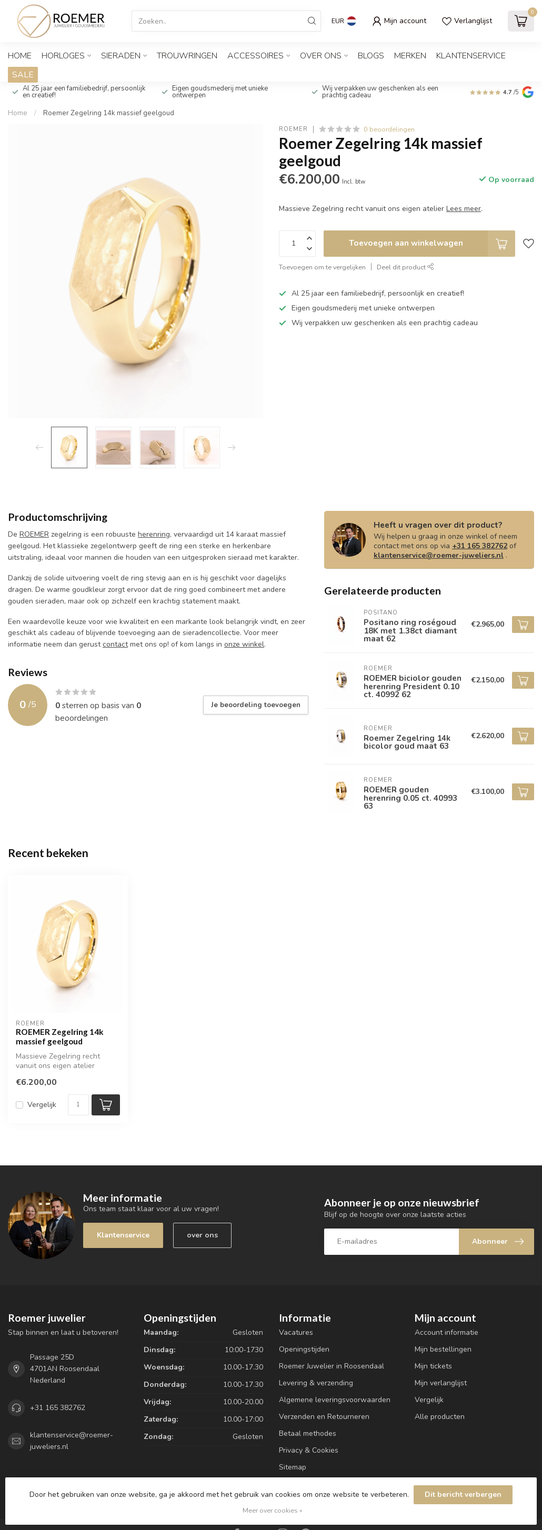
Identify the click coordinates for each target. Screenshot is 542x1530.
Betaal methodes (307, 1433)
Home (20, 56)
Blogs (371, 56)
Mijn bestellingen (443, 1349)
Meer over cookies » (273, 1510)
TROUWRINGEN (187, 56)
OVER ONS (321, 56)
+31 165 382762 (479, 546)
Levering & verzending (316, 1383)
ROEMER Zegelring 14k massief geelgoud (60, 1036)
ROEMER (293, 129)
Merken (410, 56)
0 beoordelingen (389, 129)
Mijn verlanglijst (441, 1383)
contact (115, 644)
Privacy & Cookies (308, 1450)
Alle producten (440, 1417)
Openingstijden (304, 1349)
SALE (23, 74)
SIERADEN (120, 56)
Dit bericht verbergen (463, 1494)
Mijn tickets (433, 1366)
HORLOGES (63, 56)
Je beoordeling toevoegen (255, 705)
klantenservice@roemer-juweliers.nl (439, 555)
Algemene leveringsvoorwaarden (334, 1400)
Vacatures (296, 1332)
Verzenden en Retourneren (324, 1417)
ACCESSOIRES (255, 56)
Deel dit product (405, 267)
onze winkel (244, 644)
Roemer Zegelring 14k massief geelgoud (108, 113)
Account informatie (446, 1332)
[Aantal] (78, 1104)
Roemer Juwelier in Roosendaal (331, 1366)
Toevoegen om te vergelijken (322, 267)
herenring (154, 534)
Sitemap (292, 1467)
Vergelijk (41, 1105)
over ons (202, 1235)
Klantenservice (471, 56)
